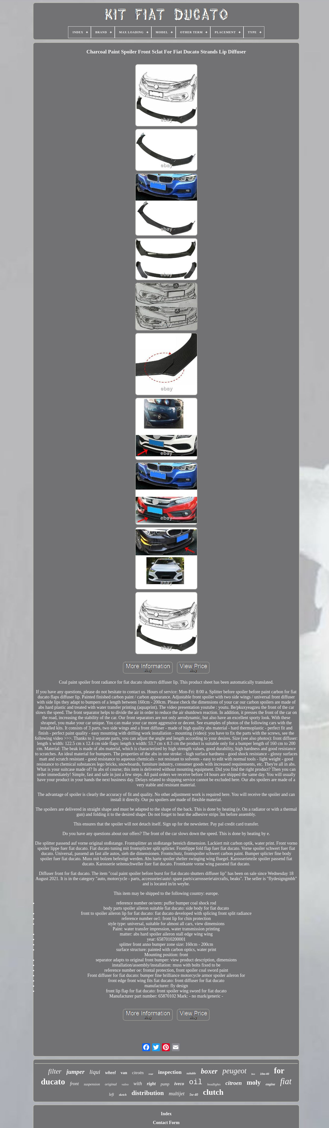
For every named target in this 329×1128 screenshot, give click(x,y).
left (111, 1094)
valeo (125, 1084)
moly (254, 1082)
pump (165, 1084)
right (151, 1083)
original (111, 1084)
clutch (213, 1092)
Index (166, 1113)
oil (195, 1082)
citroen (234, 1083)
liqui (94, 1072)
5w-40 (193, 1094)
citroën (137, 1072)
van (124, 1072)
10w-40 (264, 1073)
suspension (92, 1084)
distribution (147, 1092)
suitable (191, 1073)
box (253, 1074)
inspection (170, 1072)
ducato (53, 1081)
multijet (177, 1093)
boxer (209, 1071)
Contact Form (166, 1122)
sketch (123, 1094)
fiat (286, 1081)
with (137, 1083)
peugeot (234, 1070)
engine (270, 1084)
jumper (75, 1071)
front (74, 1083)
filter (54, 1071)
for (279, 1070)
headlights (213, 1084)
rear (151, 1073)
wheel (110, 1072)
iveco (179, 1083)
